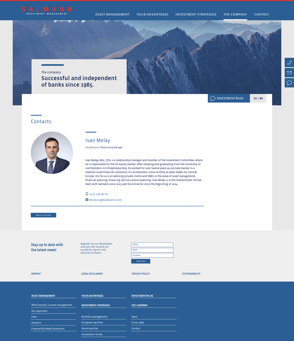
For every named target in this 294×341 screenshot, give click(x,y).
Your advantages (153, 14)
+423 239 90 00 (96, 194)
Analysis (36, 323)
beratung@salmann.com (103, 200)
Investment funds (91, 334)
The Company (139, 305)
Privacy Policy (141, 274)
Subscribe (140, 261)
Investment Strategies (95, 305)
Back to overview (43, 215)
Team (134, 317)
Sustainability (191, 274)
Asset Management (112, 14)
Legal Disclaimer (92, 274)
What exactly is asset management (51, 305)
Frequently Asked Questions (48, 328)
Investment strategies (196, 14)
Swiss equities (89, 328)
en (261, 98)
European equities (92, 322)
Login (204, 335)
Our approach (39, 311)
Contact (261, 14)
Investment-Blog (230, 98)
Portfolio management (94, 317)
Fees (34, 317)
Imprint (36, 274)
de (255, 98)
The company (235, 14)
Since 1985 (137, 322)
